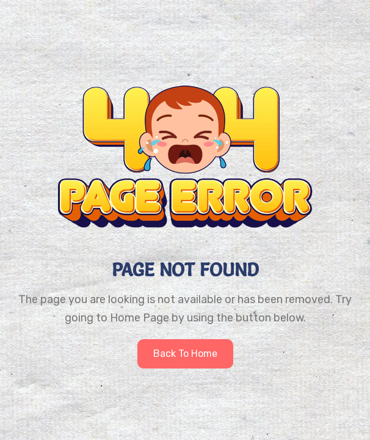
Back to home (185, 353)
